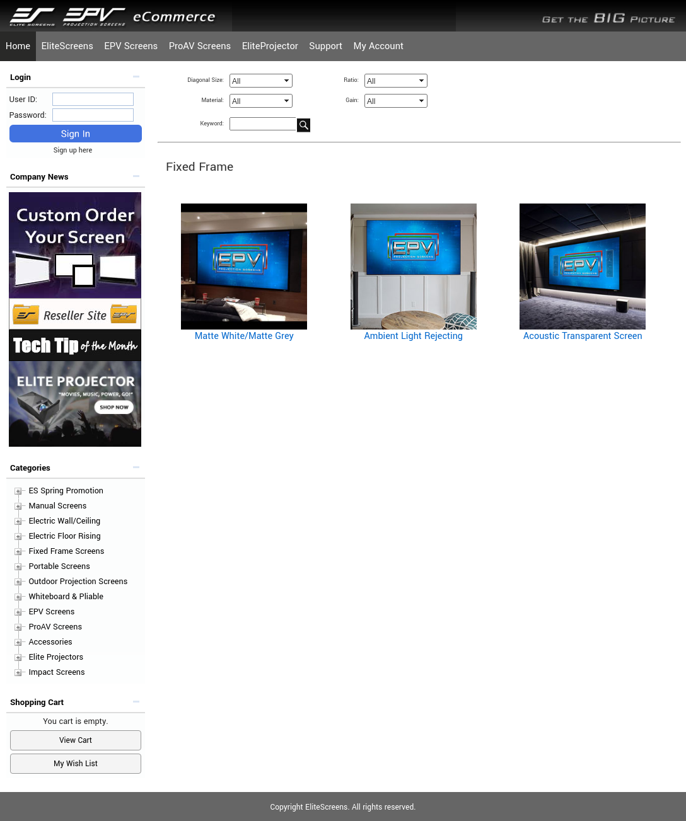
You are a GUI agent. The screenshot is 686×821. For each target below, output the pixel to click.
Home (18, 46)
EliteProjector (270, 46)
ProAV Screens (200, 46)
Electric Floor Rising (64, 536)
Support (325, 46)
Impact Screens (56, 672)
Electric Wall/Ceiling (64, 521)
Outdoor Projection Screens (77, 581)
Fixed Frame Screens (66, 551)
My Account (378, 46)
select (287, 81)
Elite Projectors (55, 657)
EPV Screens (131, 46)
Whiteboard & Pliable (65, 596)
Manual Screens (57, 506)
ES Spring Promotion (65, 491)
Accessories (50, 642)
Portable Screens (59, 566)
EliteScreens (67, 46)
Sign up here (76, 150)
